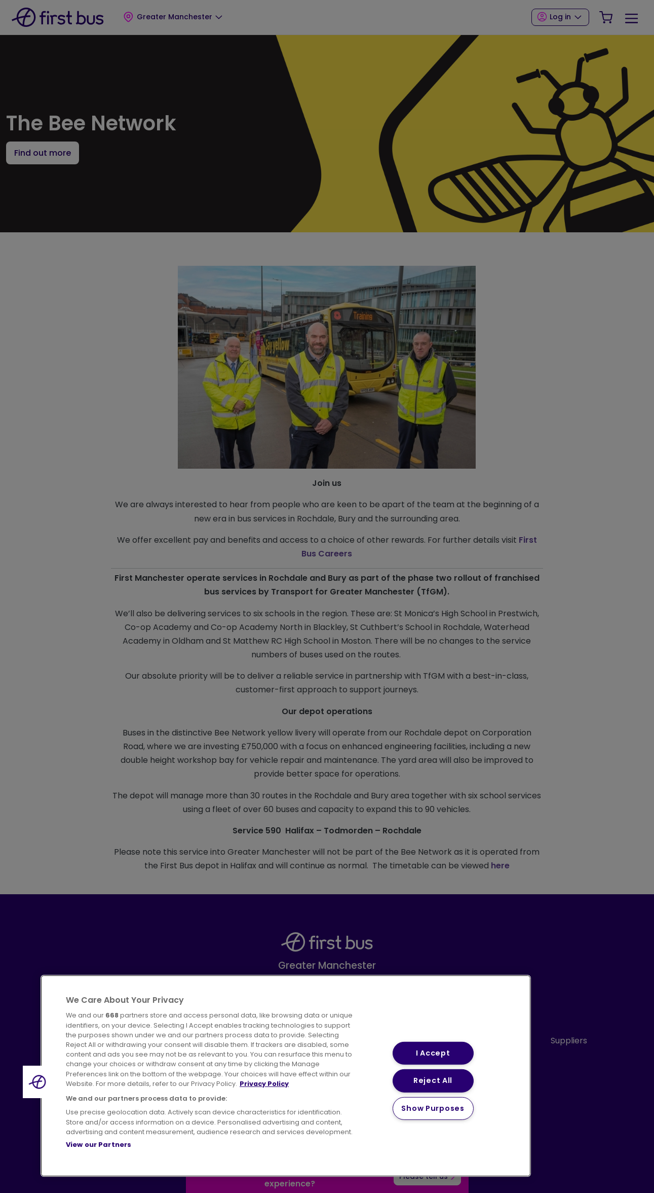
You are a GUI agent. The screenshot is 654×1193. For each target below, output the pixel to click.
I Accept (433, 1053)
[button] (39, 1082)
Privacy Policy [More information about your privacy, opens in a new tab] (264, 1083)
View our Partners (98, 1144)
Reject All (432, 1080)
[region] (286, 1076)
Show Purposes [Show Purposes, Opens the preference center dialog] (432, 1108)
